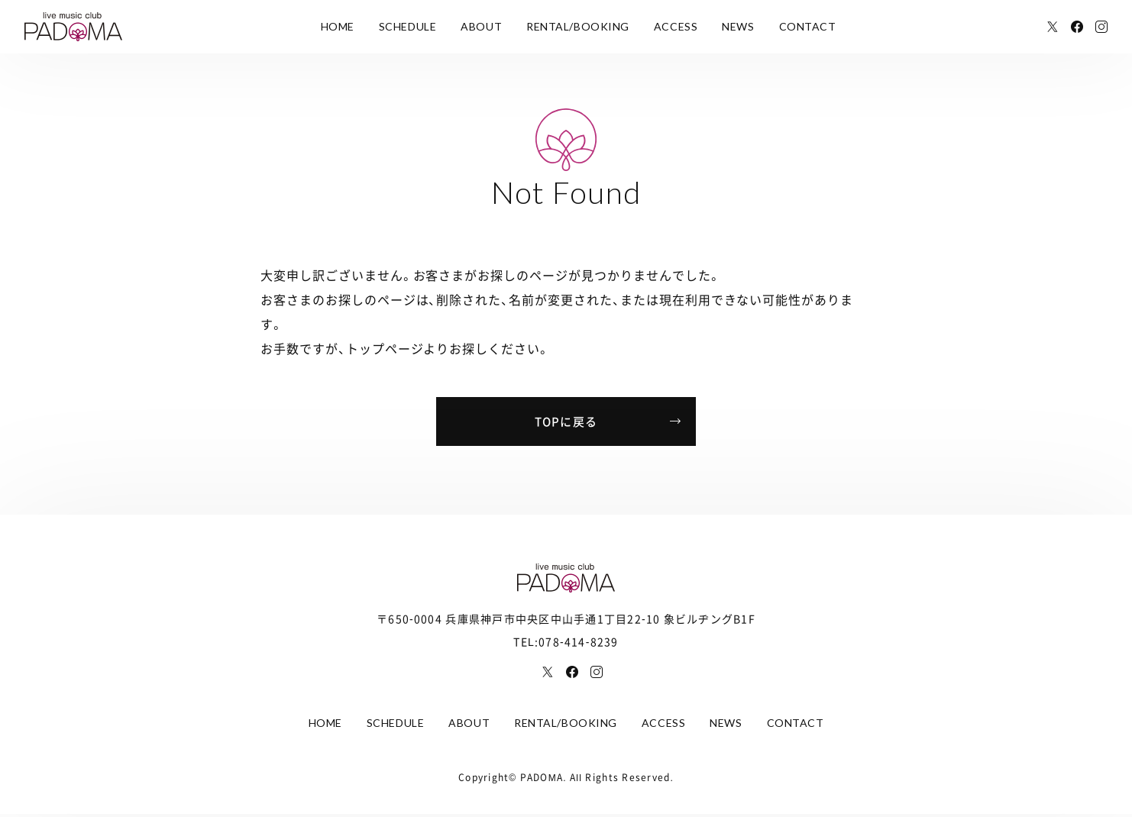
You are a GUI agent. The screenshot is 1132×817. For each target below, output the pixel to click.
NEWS (738, 26)
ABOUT (481, 26)
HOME (337, 26)
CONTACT (807, 26)
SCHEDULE (407, 26)
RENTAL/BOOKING (577, 26)
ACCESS (675, 26)
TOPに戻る (566, 421)
